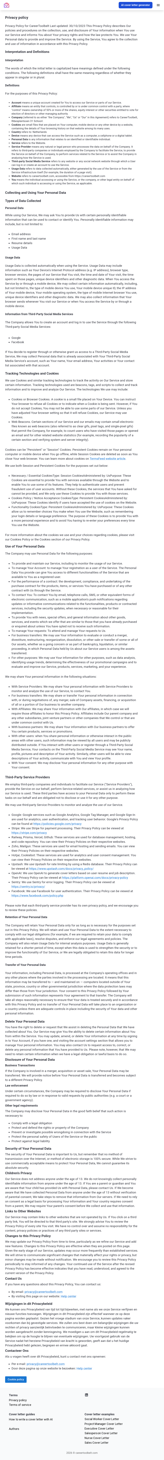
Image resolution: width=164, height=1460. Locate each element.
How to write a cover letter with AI (31, 1419)
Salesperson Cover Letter (101, 1433)
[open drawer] (158, 5)
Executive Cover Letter (99, 1428)
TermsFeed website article (107, 458)
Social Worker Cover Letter (102, 1419)
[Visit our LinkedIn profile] (120, 1395)
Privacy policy (18, 1400)
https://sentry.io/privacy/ (28, 886)
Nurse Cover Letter (97, 1438)
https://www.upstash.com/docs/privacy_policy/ (61, 868)
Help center (68, 1296)
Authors (14, 1429)
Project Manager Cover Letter (104, 1424)
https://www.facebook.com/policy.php (37, 895)
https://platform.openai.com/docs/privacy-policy (95, 877)
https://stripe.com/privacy (29, 833)
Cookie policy (16, 1379)
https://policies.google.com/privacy (57, 824)
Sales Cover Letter (96, 1442)
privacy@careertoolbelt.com (43, 1292)
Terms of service (20, 1404)
